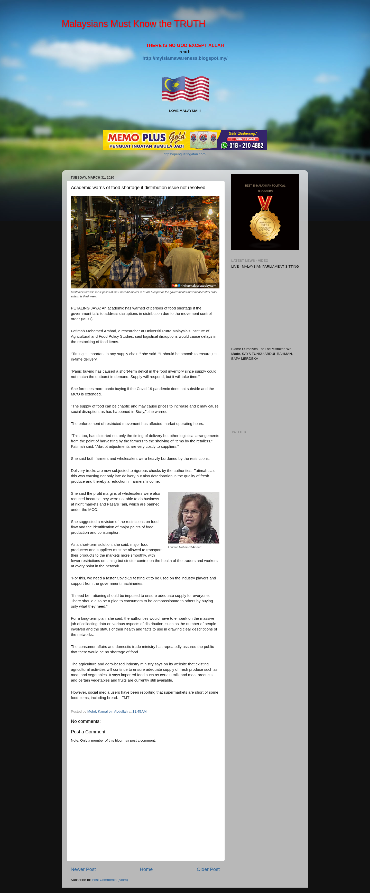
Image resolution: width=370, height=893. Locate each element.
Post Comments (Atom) (110, 880)
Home (146, 869)
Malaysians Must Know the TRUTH (134, 23)
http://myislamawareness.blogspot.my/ (184, 58)
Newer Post (83, 869)
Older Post (208, 869)
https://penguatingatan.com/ (185, 154)
